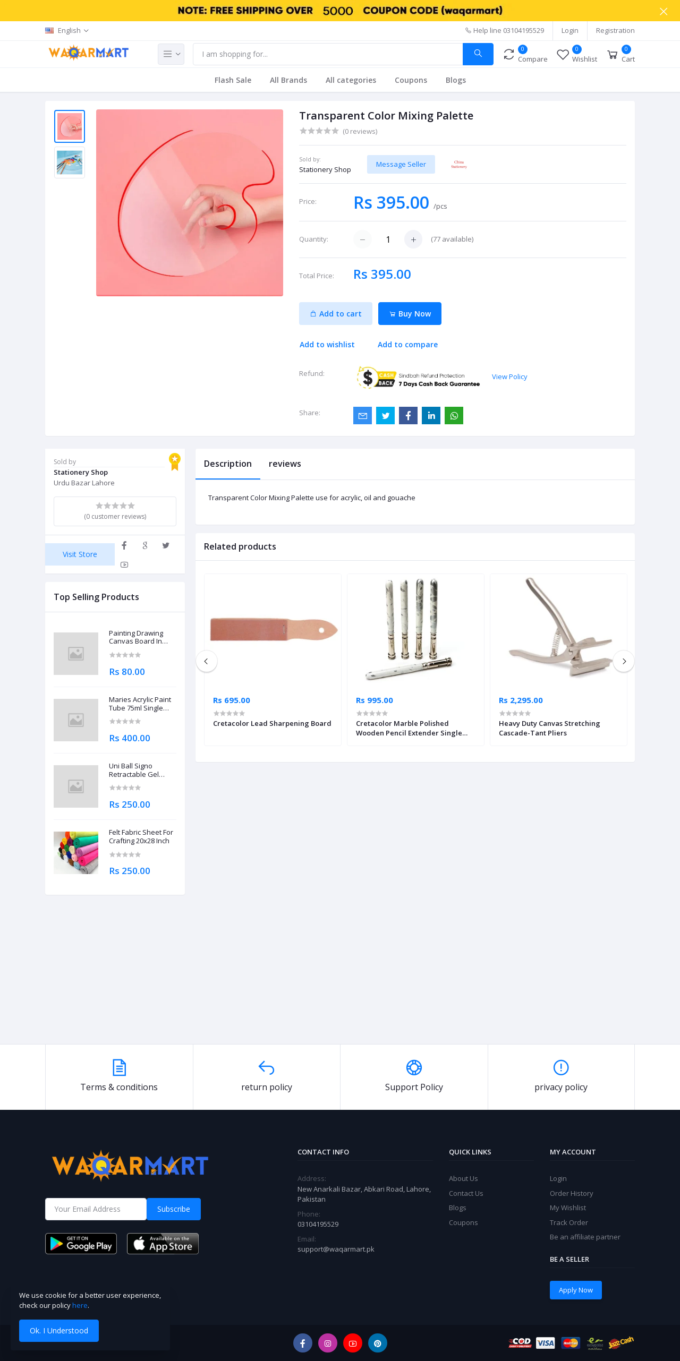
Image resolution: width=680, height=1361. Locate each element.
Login (570, 30)
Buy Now (410, 314)
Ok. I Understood (59, 1330)
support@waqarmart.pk (336, 1249)
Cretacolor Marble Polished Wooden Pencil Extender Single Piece (409, 728)
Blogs (456, 80)
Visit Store (80, 554)
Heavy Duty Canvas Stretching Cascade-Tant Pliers (549, 728)
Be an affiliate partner (585, 1237)
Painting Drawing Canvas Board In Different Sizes (136, 637)
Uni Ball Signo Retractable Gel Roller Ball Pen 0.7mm (134, 770)
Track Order (569, 1222)
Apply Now (576, 1290)
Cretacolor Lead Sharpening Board (272, 723)
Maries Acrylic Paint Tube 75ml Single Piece (140, 704)
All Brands (288, 80)
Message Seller (401, 164)
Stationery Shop (325, 169)
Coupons (411, 80)
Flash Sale (233, 80)
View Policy (510, 376)
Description (228, 463)
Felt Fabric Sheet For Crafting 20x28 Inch (141, 836)
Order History (571, 1193)
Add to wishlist (327, 344)
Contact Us (466, 1193)
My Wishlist (568, 1207)
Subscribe (173, 1209)
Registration (615, 30)
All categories (351, 80)
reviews (285, 463)
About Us (463, 1178)
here (80, 1305)
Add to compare (408, 344)
